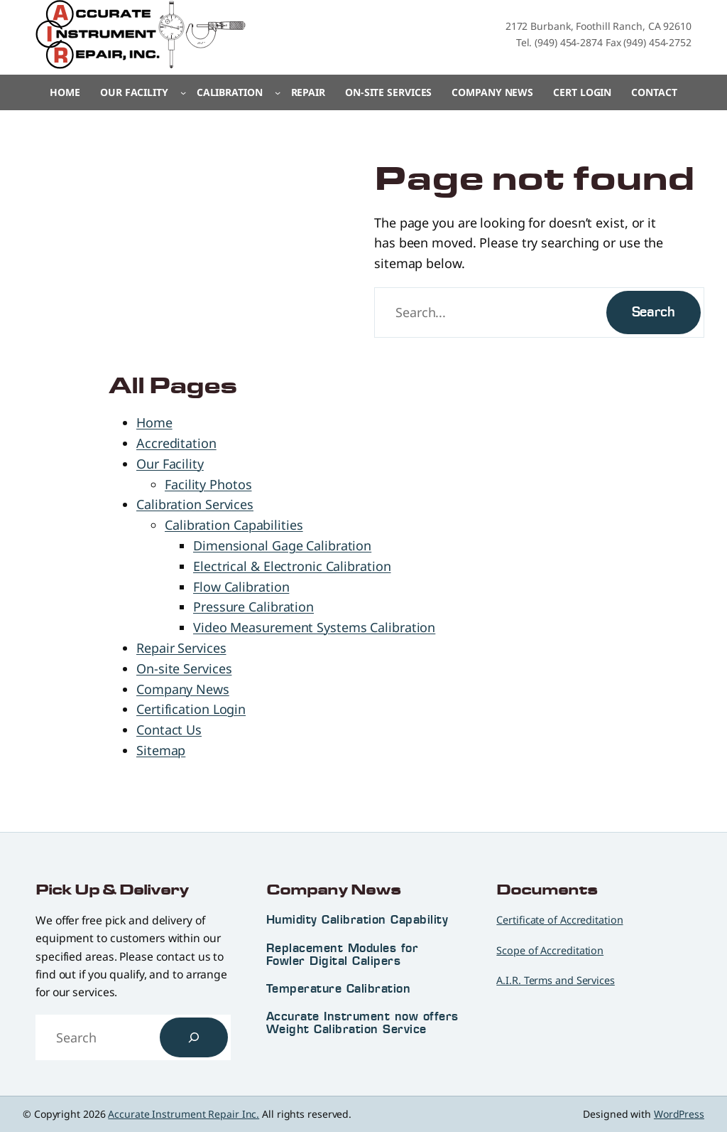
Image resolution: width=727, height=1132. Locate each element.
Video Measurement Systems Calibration (314, 627)
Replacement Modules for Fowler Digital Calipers (342, 954)
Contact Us (169, 729)
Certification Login (191, 708)
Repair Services (181, 647)
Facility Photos (208, 484)
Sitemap (160, 750)
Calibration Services (194, 504)
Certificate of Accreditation (559, 920)
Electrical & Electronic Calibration (292, 566)
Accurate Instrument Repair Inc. (183, 1114)
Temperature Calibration (338, 988)
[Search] (194, 1037)
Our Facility (170, 463)
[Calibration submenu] (277, 92)
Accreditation (176, 443)
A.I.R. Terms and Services (555, 980)
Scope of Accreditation (549, 950)
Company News (182, 689)
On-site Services (183, 668)
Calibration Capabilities (234, 524)
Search (653, 312)
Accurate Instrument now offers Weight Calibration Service (362, 1022)
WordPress (679, 1114)
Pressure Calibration (253, 606)
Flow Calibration (241, 586)
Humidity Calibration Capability (357, 919)
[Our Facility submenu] (183, 92)
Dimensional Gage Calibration (282, 545)
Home (65, 92)
